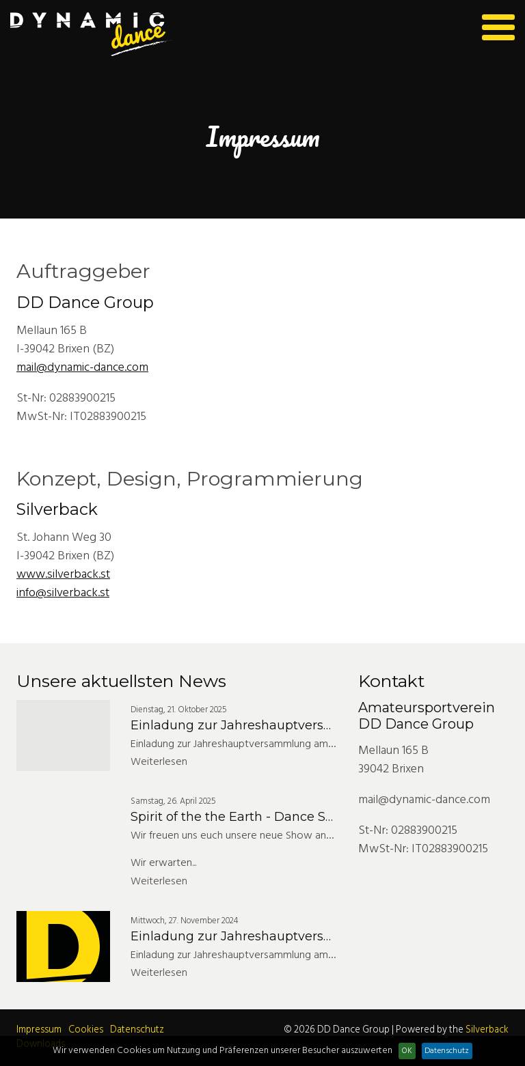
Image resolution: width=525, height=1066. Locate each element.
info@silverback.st (62, 593)
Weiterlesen (159, 762)
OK (407, 1051)
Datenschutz (137, 1030)
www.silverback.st (63, 575)
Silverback (487, 1030)
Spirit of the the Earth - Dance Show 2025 (258, 816)
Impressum (39, 1030)
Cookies (85, 1030)
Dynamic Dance (92, 34)
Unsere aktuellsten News (121, 681)
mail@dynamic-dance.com (82, 368)
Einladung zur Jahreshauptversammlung (258, 725)
